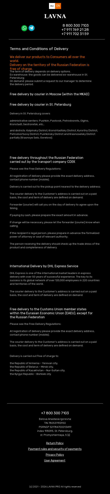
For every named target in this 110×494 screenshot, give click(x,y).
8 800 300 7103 (76, 25)
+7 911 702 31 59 (75, 34)
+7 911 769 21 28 (75, 29)
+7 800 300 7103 (55, 413)
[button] (55, 455)
